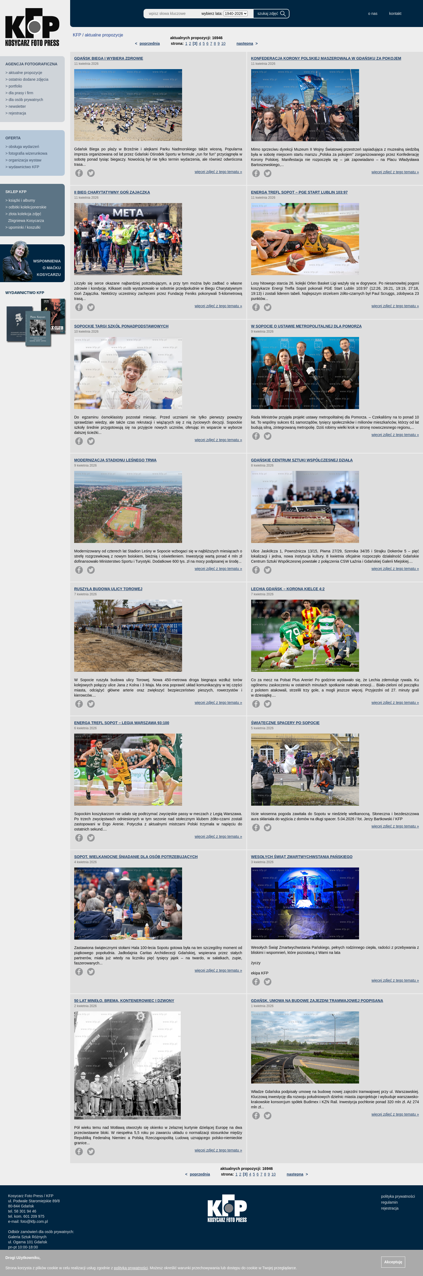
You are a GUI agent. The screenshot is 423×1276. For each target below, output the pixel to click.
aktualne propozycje (25, 72)
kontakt (395, 13)
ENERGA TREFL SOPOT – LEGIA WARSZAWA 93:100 (121, 723)
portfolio (15, 86)
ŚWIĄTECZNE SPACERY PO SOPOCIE (285, 723)
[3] (195, 43)
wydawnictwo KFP (24, 167)
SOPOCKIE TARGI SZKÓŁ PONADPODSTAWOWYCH (121, 326)
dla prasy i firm (21, 93)
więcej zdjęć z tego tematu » (218, 172)
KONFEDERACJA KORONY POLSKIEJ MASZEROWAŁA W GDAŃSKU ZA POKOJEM (326, 58)
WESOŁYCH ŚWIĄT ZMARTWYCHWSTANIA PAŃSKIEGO (302, 857)
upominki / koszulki (24, 227)
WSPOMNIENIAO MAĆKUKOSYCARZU (47, 268)
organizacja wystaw (25, 160)
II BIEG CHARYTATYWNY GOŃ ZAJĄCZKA (112, 192)
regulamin (389, 1202)
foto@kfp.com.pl (34, 1221)
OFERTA (13, 138)
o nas (372, 13)
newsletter (17, 106)
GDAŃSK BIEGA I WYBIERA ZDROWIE (108, 58)
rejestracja (17, 113)
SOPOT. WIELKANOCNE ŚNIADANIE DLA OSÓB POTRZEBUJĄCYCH (136, 857)
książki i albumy (22, 200)
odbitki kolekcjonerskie (27, 207)
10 (223, 43)
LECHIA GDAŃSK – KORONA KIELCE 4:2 (288, 589)
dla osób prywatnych (26, 99)
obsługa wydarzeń (24, 146)
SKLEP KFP (15, 192)
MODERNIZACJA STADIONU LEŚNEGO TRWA (115, 460)
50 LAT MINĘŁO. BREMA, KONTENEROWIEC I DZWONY (124, 1000)
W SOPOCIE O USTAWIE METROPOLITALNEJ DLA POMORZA (306, 326)
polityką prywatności (131, 1268)
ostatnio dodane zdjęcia (28, 79)
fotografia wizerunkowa (28, 153)
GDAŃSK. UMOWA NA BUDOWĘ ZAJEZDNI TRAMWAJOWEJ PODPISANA (317, 1000)
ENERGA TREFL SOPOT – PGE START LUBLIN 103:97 (299, 192)
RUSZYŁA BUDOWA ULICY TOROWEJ (108, 589)
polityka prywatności (398, 1196)
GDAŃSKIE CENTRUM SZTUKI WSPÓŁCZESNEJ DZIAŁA (302, 460)
